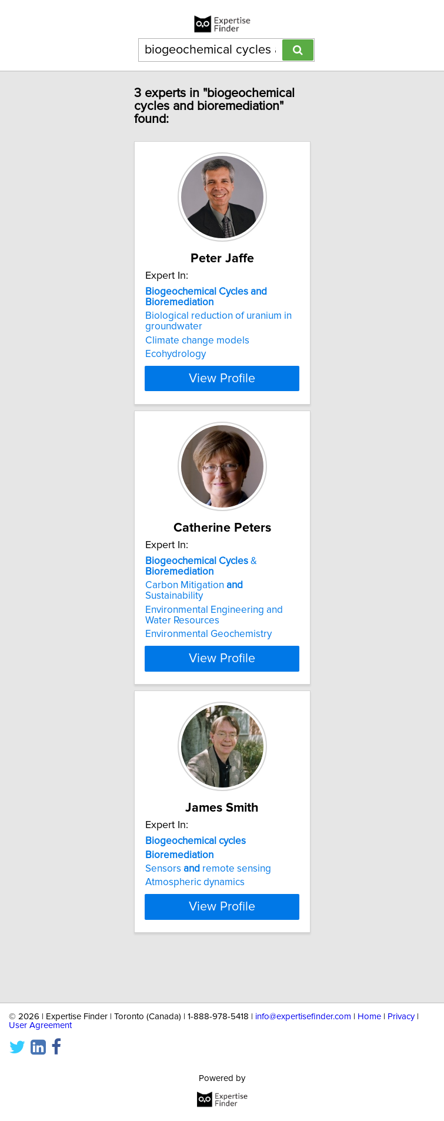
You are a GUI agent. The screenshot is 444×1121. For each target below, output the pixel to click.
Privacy (401, 1016)
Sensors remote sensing (208, 879)
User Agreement (40, 1025)
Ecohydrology (175, 354)
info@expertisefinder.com (303, 1016)
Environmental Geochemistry (208, 644)
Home (369, 1016)
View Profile (222, 388)
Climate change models (197, 340)
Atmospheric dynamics (195, 893)
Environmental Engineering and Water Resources (214, 625)
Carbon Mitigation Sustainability (194, 601)
